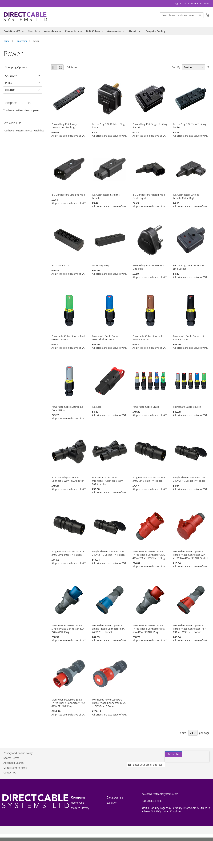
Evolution (111, 802)
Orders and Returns (15, 767)
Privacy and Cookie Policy (18, 753)
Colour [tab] (10, 90)
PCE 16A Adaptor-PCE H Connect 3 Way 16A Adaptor (67, 479)
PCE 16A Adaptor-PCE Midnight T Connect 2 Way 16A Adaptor (107, 481)
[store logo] (25, 17)
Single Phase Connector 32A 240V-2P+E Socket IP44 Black (108, 553)
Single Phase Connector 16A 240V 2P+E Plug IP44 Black (148, 479)
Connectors (21, 41)
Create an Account (199, 3)
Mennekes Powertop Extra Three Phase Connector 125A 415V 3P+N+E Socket (109, 703)
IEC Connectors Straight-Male (68, 194)
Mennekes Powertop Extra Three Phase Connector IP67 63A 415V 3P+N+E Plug (148, 629)
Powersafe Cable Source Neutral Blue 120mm (106, 337)
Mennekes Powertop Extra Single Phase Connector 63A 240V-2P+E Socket (108, 629)
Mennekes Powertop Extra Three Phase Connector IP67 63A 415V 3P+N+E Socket (189, 629)
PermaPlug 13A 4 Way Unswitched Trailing (64, 125)
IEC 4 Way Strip (60, 265)
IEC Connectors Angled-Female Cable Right (186, 196)
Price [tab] (8, 82)
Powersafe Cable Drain (145, 406)
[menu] (106, 31)
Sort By (176, 67)
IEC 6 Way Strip (101, 265)
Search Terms (11, 758)
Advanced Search (13, 762)
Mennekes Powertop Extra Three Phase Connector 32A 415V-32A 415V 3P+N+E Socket (190, 555)
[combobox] (181, 15)
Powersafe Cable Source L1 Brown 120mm (148, 337)
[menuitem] (12, 31)
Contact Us (9, 772)
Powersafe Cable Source (187, 406)
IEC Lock (96, 406)
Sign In (178, 3)
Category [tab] (11, 75)
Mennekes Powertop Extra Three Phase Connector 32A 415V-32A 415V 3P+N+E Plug (148, 555)
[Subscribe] (201, 754)
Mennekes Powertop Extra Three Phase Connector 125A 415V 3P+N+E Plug (68, 703)
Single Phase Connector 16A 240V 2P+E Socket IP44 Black (189, 479)
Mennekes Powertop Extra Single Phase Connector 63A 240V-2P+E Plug (67, 629)
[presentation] (176, 762)
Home (6, 41)
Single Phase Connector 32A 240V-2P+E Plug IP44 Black (67, 553)
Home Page (77, 802)
